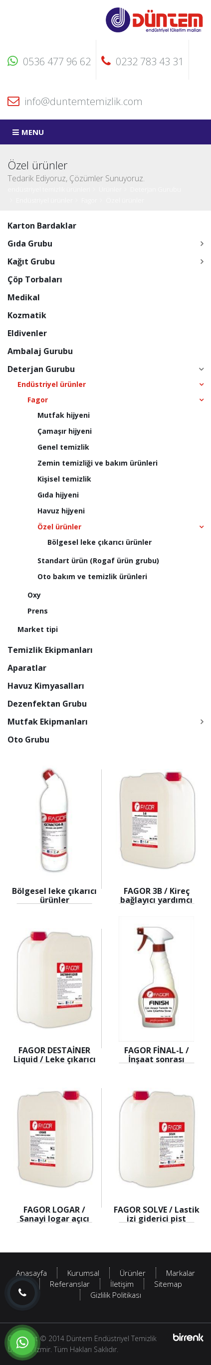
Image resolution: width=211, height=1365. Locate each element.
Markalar (180, 1273)
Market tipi (37, 629)
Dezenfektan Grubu (47, 703)
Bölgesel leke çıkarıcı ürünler (99, 542)
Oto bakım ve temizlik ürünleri (92, 576)
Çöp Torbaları (34, 279)
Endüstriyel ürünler (44, 200)
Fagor (89, 200)
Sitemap (168, 1284)
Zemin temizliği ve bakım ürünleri (97, 463)
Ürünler (110, 189)
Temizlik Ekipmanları (50, 649)
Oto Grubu (28, 739)
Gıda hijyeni (58, 494)
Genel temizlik (63, 447)
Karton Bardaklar (41, 225)
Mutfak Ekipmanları (47, 721)
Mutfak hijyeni (63, 415)
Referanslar (70, 1284)
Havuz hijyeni (61, 510)
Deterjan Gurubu (155, 189)
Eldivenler (27, 333)
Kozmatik (26, 315)
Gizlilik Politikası (115, 1295)
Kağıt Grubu (31, 261)
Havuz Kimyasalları (45, 685)
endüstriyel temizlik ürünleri (48, 189)
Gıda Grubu (29, 243)
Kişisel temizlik (64, 479)
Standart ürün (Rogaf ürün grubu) (98, 560)
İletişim (122, 1284)
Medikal (23, 297)
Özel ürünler (125, 200)
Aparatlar (26, 667)
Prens (37, 611)
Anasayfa (31, 1273)
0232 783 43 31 (142, 61)
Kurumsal (83, 1273)
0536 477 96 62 (49, 61)
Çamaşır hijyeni (64, 431)
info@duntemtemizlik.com (75, 101)
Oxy (34, 595)
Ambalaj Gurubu (40, 351)
